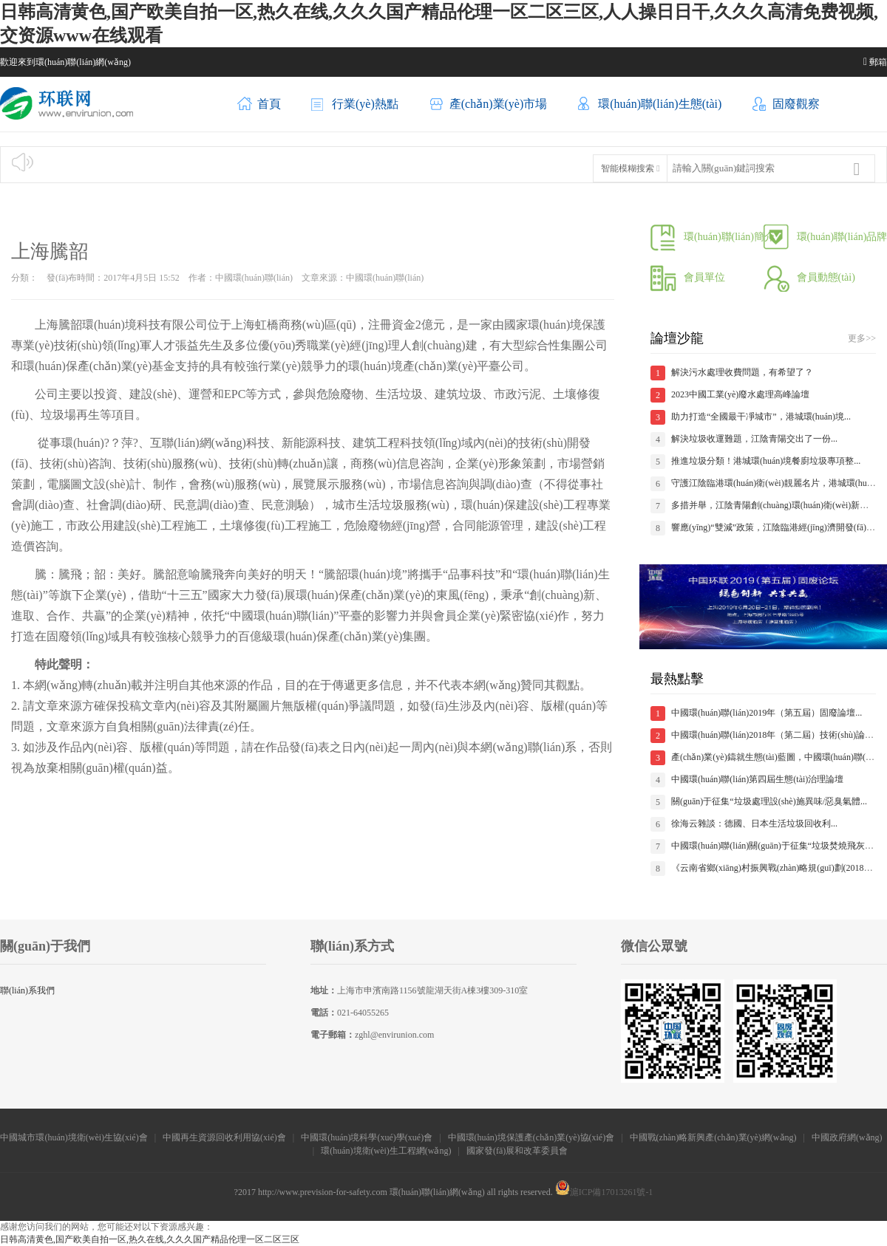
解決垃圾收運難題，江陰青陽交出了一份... (754, 439)
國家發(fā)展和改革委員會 (518, 1151)
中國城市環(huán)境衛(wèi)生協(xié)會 (73, 1137)
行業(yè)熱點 (354, 105)
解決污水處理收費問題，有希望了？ (742, 372)
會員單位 (687, 277)
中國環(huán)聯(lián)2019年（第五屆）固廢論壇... (766, 713)
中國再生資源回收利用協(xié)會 (224, 1137)
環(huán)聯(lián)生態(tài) (649, 105)
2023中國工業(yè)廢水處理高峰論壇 (740, 394)
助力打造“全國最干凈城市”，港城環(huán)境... (761, 416)
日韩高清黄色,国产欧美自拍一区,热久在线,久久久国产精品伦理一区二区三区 (149, 1239)
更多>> (862, 338)
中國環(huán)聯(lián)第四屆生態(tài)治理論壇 (757, 779)
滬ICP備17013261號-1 (604, 1192)
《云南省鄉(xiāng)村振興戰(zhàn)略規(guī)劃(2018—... (775, 868)
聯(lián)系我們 (27, 990)
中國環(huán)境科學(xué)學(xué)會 (366, 1137)
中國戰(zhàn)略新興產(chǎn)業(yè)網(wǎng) (713, 1137)
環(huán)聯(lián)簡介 (712, 236)
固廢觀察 (786, 105)
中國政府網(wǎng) (847, 1137)
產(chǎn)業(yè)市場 (488, 105)
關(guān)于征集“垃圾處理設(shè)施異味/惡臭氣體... (769, 801)
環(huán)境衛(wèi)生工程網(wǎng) (386, 1151)
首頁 (259, 105)
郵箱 (875, 62)
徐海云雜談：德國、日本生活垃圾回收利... (754, 823)
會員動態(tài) (809, 277)
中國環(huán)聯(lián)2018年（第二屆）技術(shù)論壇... (775, 735)
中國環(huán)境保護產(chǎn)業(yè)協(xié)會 (531, 1137)
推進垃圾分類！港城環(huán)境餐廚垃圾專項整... (765, 461)
